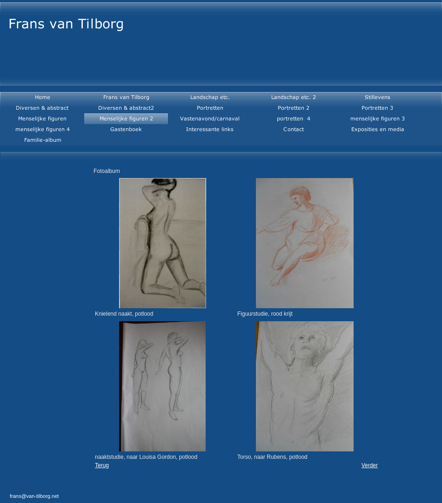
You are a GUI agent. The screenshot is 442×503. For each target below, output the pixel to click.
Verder (370, 465)
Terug (102, 465)
